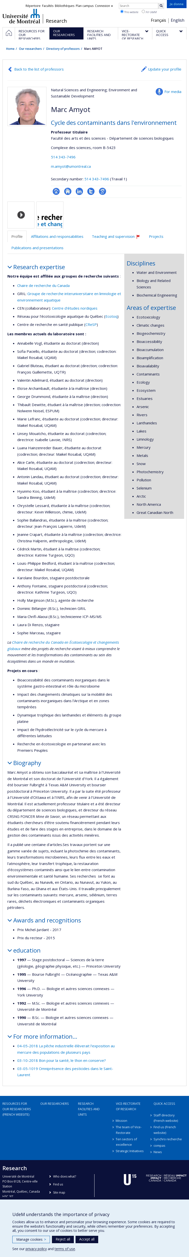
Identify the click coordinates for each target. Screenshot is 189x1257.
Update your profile (164, 69)
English (177, 20)
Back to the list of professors (39, 69)
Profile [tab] (17, 236)
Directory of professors (63, 49)
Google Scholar (102, 191)
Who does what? (64, 1176)
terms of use (65, 1248)
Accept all (86, 1239)
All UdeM (149, 12)
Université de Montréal (21, 16)
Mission (121, 1120)
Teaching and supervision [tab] (118, 238)
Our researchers (30, 49)
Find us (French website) (165, 1130)
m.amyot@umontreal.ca (71, 166)
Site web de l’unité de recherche (68, 191)
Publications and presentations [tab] (37, 247)
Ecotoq (111, 316)
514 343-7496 (63, 156)
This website (129, 12)
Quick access (164, 1103)
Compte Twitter (91, 191)
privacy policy (36, 1248)
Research (56, 21)
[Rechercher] (161, 6)
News (158, 1152)
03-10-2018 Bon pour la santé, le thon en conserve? (61, 1060)
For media (172, 91)
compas (159, 1145)
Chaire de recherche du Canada (43, 285)
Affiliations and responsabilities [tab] (57, 236)
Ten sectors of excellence (126, 1142)
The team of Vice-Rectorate (129, 1130)
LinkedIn (79, 191)
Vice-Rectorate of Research (128, 1106)
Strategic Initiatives (130, 1151)
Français (158, 20)
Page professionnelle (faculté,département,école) (56, 191)
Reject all (63, 1239)
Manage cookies (31, 1239)
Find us (58, 1184)
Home (10, 49)
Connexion (104, 6)
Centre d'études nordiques (74, 308)
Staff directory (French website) (166, 1118)
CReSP (91, 324)
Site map (59, 1192)
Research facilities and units (89, 1109)
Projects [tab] (156, 236)
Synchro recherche (168, 1139)
